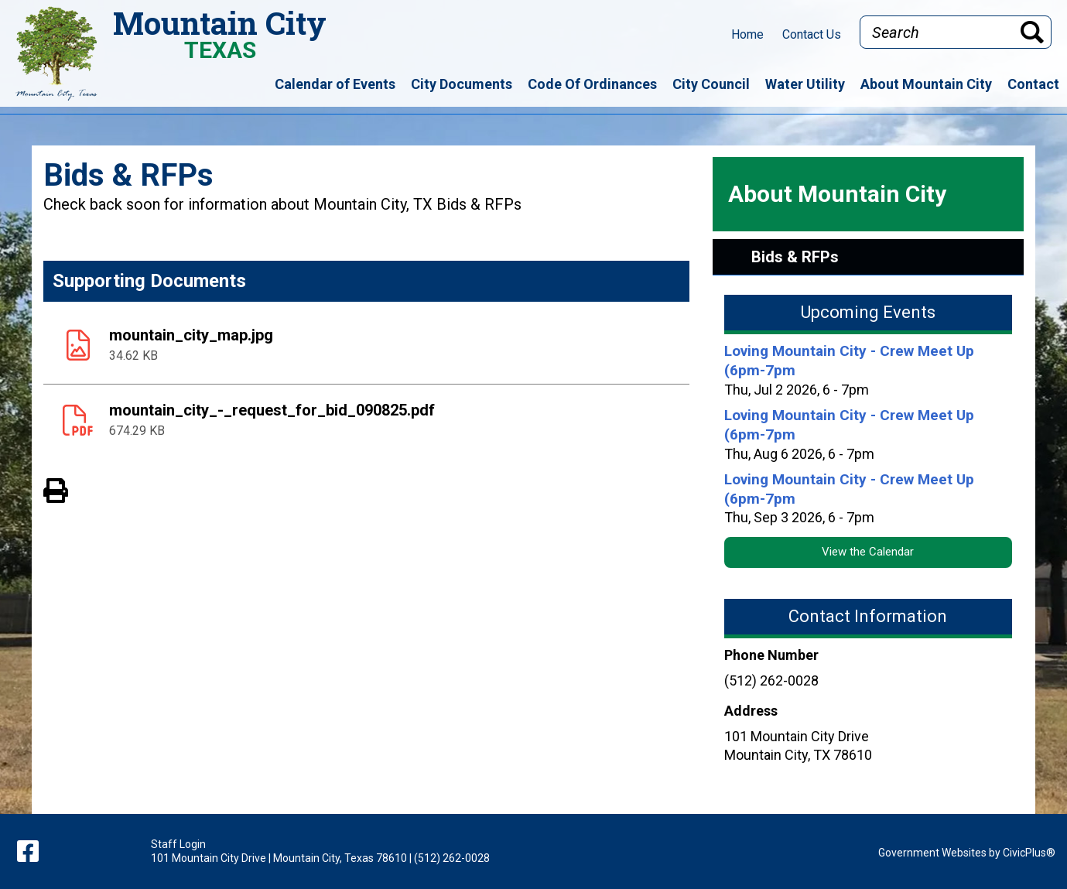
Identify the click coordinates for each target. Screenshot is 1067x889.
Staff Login (178, 844)
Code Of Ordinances (592, 84)
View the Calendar (868, 552)
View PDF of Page (55, 488)
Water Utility (805, 84)
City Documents (461, 84)
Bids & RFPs (795, 257)
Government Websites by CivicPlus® (966, 852)
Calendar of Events (335, 84)
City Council (711, 84)
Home (747, 35)
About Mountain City (926, 84)
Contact (1033, 84)
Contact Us (811, 35)
